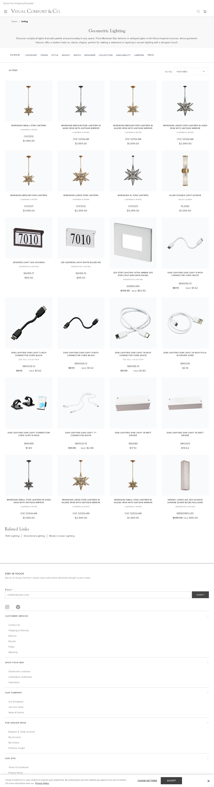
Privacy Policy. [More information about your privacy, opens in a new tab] (42, 783)
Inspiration (14, 682)
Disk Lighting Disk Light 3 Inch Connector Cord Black (29, 354)
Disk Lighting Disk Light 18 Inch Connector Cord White (133, 354)
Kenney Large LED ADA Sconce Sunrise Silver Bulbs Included (185, 501)
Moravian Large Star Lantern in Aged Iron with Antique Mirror (185, 127)
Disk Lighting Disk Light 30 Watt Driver (185, 434)
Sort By (168, 71)
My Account (15, 737)
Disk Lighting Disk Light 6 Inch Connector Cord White (185, 274)
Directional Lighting (34, 536)
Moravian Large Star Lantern (80, 195)
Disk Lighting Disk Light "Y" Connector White (81, 434)
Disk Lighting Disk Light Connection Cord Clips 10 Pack (29, 434)
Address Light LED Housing (29, 262)
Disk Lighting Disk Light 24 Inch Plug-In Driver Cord (185, 354)
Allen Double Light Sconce (185, 195)
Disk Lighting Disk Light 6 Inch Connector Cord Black (81, 354)
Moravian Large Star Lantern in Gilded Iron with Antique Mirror (81, 501)
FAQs (11, 646)
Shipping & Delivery (19, 630)
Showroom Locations (19, 671)
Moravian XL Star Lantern (133, 195)
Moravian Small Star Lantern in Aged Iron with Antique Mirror (29, 501)
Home (14, 21)
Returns (13, 635)
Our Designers (16, 701)
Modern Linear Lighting (62, 536)
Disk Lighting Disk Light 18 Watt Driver (133, 434)
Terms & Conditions (19, 767)
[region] (107, 781)
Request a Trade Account (22, 731)
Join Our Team (16, 707)
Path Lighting (12, 536)
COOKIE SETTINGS (147, 780)
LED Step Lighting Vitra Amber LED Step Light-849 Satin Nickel (133, 274)
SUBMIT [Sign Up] (200, 594)
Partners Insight (17, 748)
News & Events (16, 712)
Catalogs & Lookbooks (20, 676)
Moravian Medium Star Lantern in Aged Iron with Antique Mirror (81, 127)
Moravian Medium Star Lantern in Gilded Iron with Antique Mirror (133, 127)
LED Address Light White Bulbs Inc (81, 262)
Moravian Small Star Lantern (28, 125)
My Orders (14, 742)
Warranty (13, 652)
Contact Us (14, 624)
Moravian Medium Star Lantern (28, 195)
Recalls (12, 641)
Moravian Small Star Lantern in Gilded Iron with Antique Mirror (133, 501)
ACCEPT (171, 780)
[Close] (208, 781)
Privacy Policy (16, 772)
